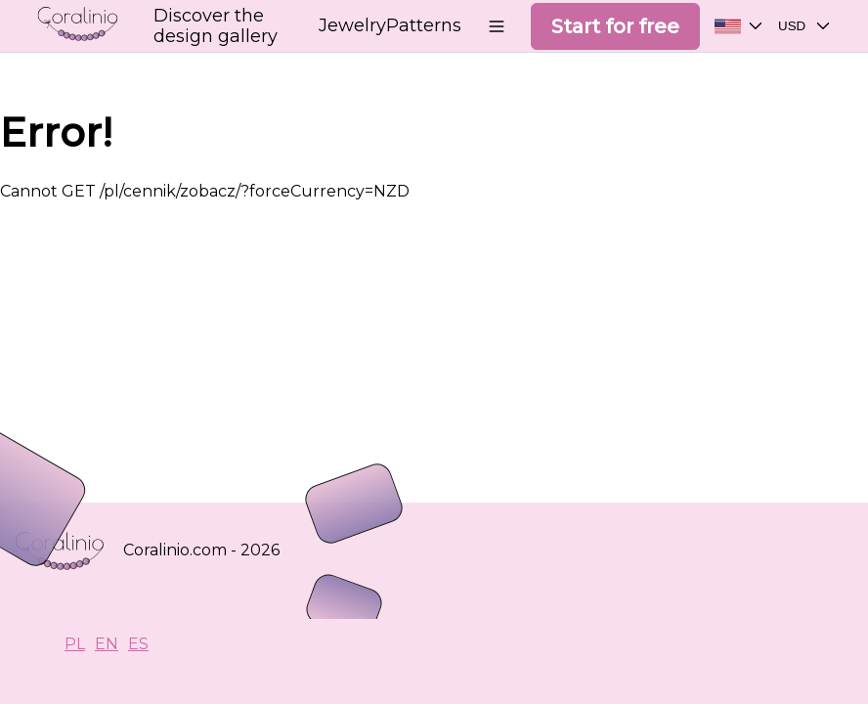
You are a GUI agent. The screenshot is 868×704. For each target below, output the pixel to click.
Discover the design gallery (215, 26)
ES (138, 644)
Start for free (615, 26)
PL (75, 644)
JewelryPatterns (390, 26)
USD (807, 29)
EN (106, 644)
